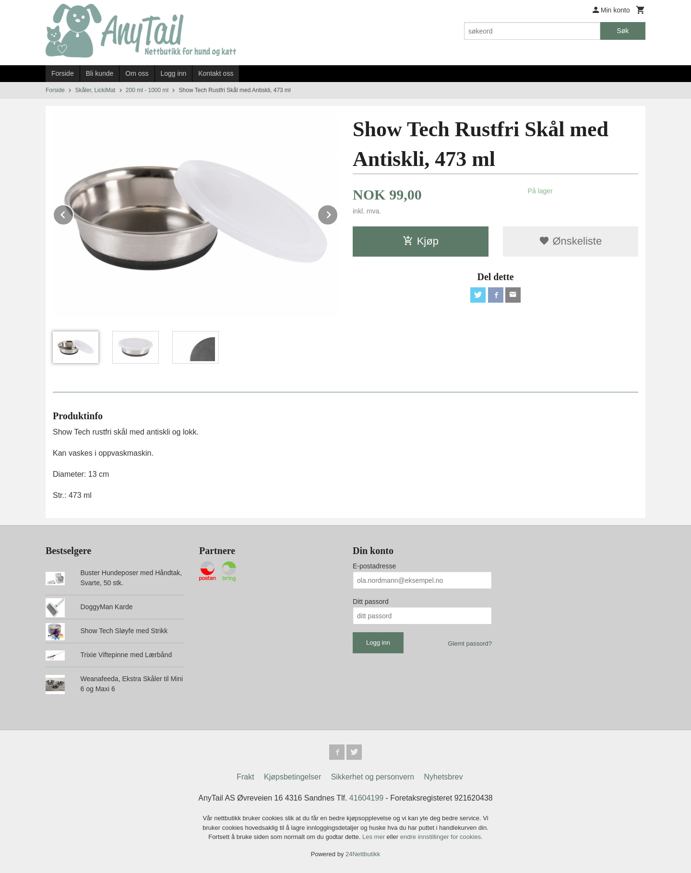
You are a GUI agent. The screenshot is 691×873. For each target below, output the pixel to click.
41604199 (366, 798)
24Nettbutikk (363, 854)
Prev (73, 213)
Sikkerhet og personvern (372, 777)
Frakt (245, 777)
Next (337, 213)
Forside (62, 73)
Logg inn (174, 73)
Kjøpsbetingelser (292, 777)
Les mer (374, 836)
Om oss (136, 73)
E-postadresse (374, 566)
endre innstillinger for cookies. (441, 836)
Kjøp (421, 241)
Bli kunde (100, 73)
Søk (623, 31)
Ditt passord (371, 601)
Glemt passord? (470, 643)
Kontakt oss (215, 73)
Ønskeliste (570, 241)
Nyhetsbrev (443, 777)
